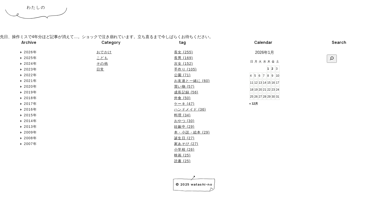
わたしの (36, 7)
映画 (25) (182, 155)
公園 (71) (182, 75)
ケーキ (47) (184, 104)
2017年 (30, 104)
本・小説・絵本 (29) (192, 132)
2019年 (30, 92)
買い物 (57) (184, 86)
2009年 (30, 132)
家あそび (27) (186, 144)
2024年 (30, 64)
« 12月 (253, 103)
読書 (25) (182, 161)
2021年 (30, 81)
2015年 (30, 115)
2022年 (30, 75)
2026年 (30, 52)
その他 (102, 64)
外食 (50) (182, 98)
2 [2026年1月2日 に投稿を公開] (272, 68)
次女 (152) (183, 64)
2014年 (30, 121)
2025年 (30, 58)
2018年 (30, 98)
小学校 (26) (184, 149)
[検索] (332, 59)
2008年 (30, 138)
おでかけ (104, 52)
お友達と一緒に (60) (192, 81)
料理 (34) (182, 115)
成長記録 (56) (186, 92)
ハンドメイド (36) (190, 109)
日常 (100, 69)
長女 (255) (183, 52)
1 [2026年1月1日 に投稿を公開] (268, 68)
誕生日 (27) (184, 138)
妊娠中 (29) (184, 127)
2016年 (30, 109)
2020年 (30, 86)
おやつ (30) (184, 121)
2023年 (30, 69)
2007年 (30, 144)
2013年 (30, 127)
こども (102, 58)
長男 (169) (183, 58)
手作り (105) (185, 69)
